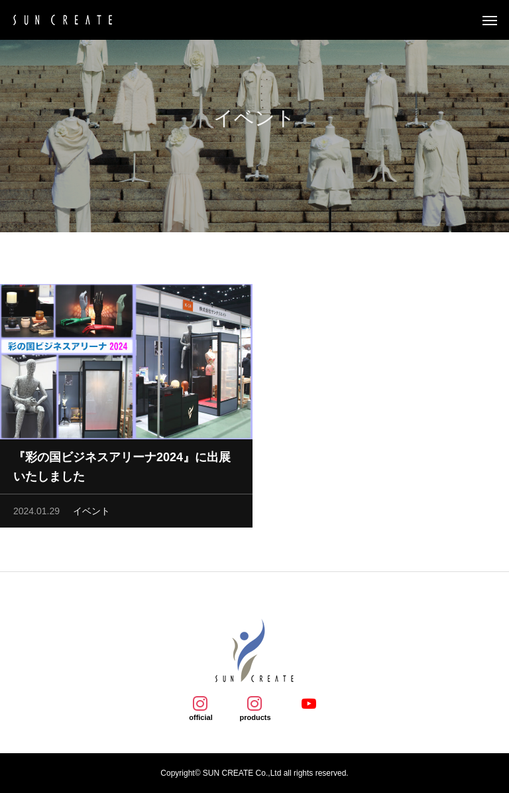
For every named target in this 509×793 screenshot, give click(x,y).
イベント (91, 513)
